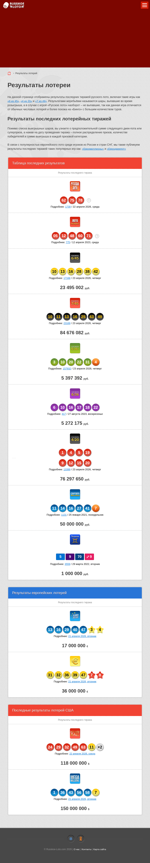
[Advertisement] (75, 40)
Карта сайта (99, 849)
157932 (67, 368)
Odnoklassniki (81, 838)
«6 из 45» (13, 101)
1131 (64, 514)
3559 (67, 563)
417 (64, 413)
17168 (67, 277)
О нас (76, 849)
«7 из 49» (42, 101)
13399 (67, 469)
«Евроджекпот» (117, 148)
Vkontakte (71, 838)
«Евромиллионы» (93, 148)
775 (68, 242)
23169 (67, 323)
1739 (68, 206)
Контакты (86, 849)
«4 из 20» (27, 101)
